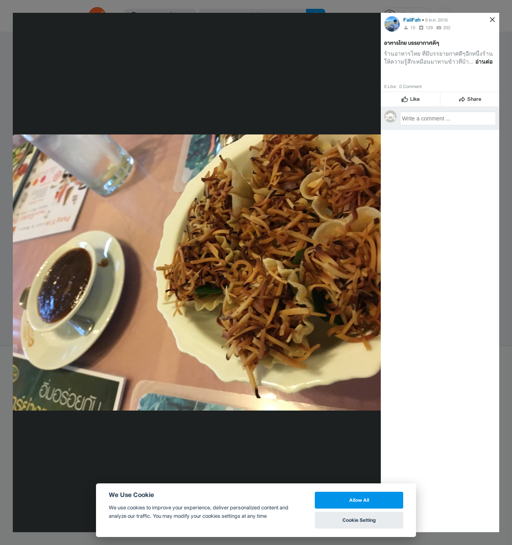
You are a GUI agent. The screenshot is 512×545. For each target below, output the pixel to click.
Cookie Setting (359, 520)
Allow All (359, 500)
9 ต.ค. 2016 (436, 20)
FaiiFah (412, 20)
